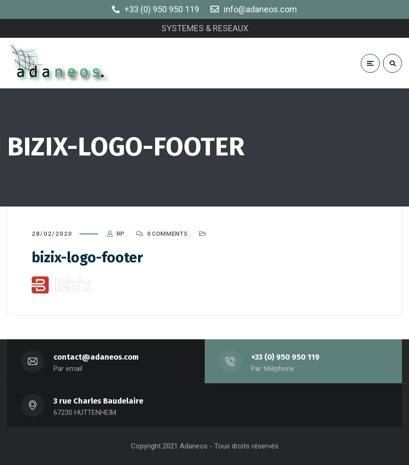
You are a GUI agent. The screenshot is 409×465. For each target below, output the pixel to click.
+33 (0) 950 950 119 (285, 357)
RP (120, 233)
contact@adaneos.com (96, 357)
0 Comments (167, 233)
